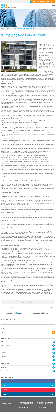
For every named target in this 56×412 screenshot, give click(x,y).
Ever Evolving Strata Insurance (14, 313)
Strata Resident (28, 364)
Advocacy (9, 28)
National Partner (28, 371)
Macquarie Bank (5, 36)
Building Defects (28, 345)
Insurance (28, 353)
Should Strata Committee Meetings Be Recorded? (41, 313)
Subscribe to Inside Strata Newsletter (42, 1)
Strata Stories (28, 367)
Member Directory (5, 405)
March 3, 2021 (14, 36)
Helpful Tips (28, 349)
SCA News (28, 356)
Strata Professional (28, 360)
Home (2, 28)
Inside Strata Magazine (6, 403)
